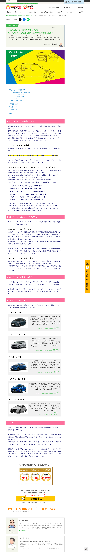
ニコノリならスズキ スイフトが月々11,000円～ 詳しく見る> (47, 392)
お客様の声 (59, 12)
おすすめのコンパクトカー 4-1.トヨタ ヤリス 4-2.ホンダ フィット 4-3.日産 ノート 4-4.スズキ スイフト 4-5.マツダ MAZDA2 (15, 107)
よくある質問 (80, 12)
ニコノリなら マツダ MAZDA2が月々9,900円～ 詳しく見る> (48, 413)
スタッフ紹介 (69, 12)
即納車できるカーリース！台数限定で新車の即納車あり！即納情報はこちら (22, 3)
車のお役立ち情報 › (13, 15)
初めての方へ (18, 12)
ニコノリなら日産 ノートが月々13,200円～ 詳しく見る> (48, 372)
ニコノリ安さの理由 (31, 12)
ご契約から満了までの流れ (46, 12)
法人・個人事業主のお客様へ (73, 2)
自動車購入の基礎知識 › (22, 15)
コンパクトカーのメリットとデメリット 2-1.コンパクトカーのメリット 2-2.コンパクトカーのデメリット (19, 96)
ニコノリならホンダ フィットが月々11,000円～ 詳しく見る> (47, 350)
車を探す (9, 12)
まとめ (10, 113)
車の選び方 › (29, 15)
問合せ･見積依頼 (48, 509)
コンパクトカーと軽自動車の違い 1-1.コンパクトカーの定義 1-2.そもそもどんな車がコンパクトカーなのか (20, 91)
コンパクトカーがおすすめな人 (16, 100)
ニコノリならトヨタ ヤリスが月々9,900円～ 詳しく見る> (48, 327)
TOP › (8, 15)
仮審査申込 (33, 498)
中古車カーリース (22, 0)
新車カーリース (11, 0)
